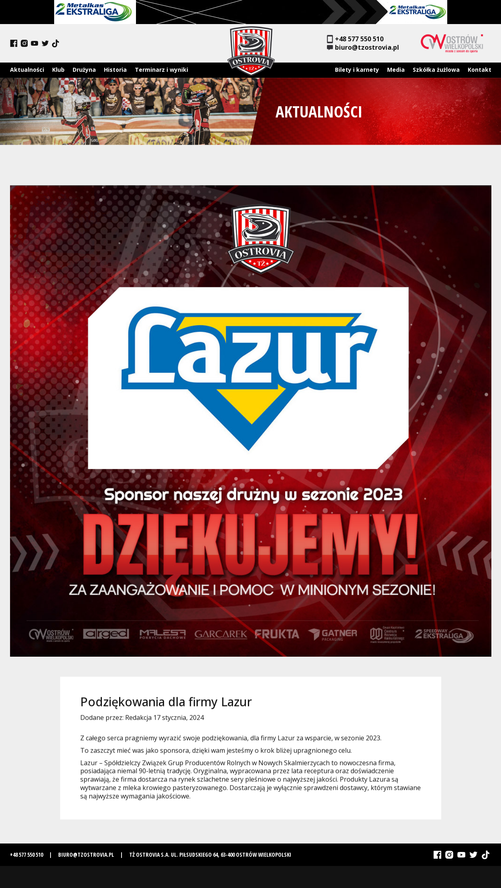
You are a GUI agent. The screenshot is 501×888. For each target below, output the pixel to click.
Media (396, 69)
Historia (115, 69)
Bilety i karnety (357, 69)
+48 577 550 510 (355, 39)
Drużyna (84, 69)
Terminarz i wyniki (161, 69)
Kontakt (479, 69)
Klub (58, 69)
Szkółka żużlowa (436, 69)
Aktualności (27, 69)
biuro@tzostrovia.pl (363, 47)
